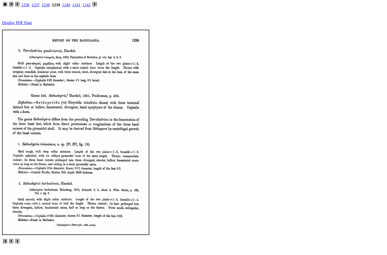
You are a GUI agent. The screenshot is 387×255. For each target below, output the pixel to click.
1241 (76, 5)
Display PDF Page (17, 23)
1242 (86, 5)
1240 (66, 5)
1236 (25, 5)
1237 (36, 5)
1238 (46, 5)
